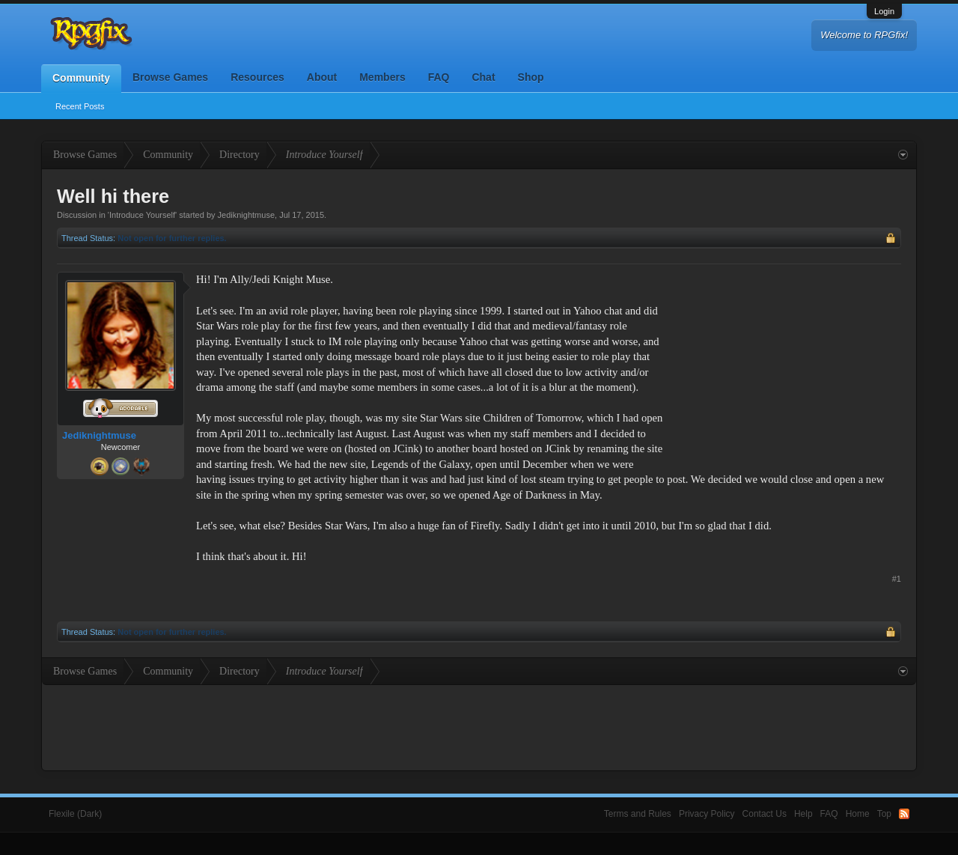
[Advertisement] (789, 365)
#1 (896, 578)
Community (81, 78)
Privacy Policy (707, 814)
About (322, 77)
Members (382, 77)
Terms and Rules (637, 814)
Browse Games (170, 77)
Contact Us (764, 814)
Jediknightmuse (246, 214)
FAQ (439, 77)
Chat (483, 77)
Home (858, 814)
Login (884, 11)
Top (884, 814)
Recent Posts (79, 106)
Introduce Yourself (142, 214)
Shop (531, 77)
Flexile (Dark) (75, 814)
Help (803, 814)
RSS (904, 814)
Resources (257, 77)
